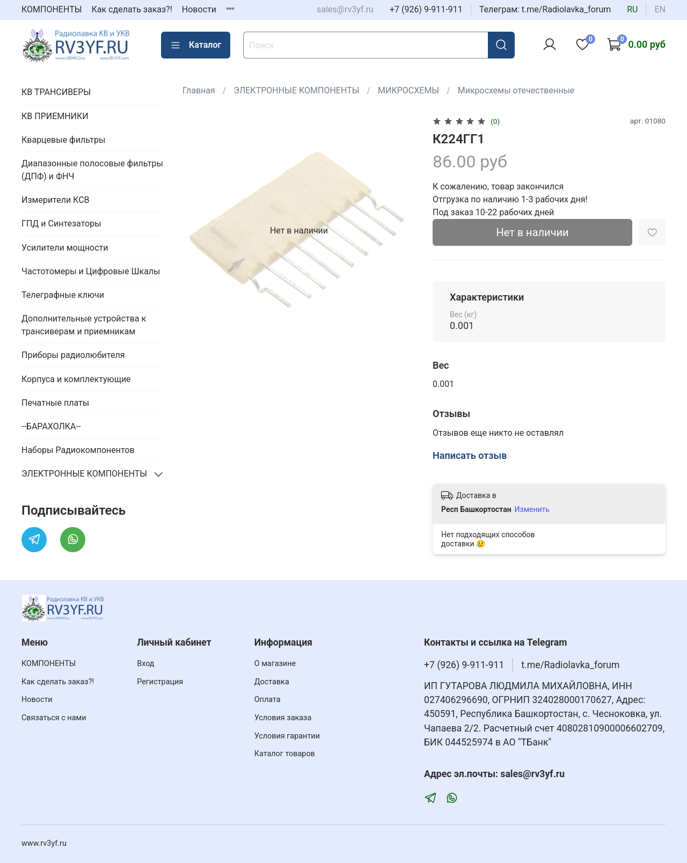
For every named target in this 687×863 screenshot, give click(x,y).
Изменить (532, 509)
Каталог (195, 45)
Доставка (271, 681)
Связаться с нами (53, 717)
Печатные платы (55, 403)
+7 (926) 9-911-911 (426, 9)
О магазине (275, 663)
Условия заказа (283, 717)
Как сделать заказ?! (132, 9)
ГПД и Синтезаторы (61, 223)
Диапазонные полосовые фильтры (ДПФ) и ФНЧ (92, 169)
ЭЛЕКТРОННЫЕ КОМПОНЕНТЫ (296, 90)
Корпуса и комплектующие (76, 379)
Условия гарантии (287, 736)
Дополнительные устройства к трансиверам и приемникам (83, 325)
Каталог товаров (284, 753)
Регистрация (160, 681)
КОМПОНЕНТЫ (51, 9)
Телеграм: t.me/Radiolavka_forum (545, 9)
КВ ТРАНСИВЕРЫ (56, 92)
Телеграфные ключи (62, 295)
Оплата (267, 699)
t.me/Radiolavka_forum (570, 665)
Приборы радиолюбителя (73, 355)
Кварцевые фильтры (63, 140)
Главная (198, 90)
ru (632, 9)
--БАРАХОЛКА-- (51, 426)
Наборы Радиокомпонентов (78, 450)
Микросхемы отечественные (516, 90)
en (660, 9)
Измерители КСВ (55, 200)
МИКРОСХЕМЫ (408, 90)
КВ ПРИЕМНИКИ (55, 116)
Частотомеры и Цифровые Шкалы (90, 271)
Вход (145, 663)
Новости (199, 9)
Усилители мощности (64, 248)
